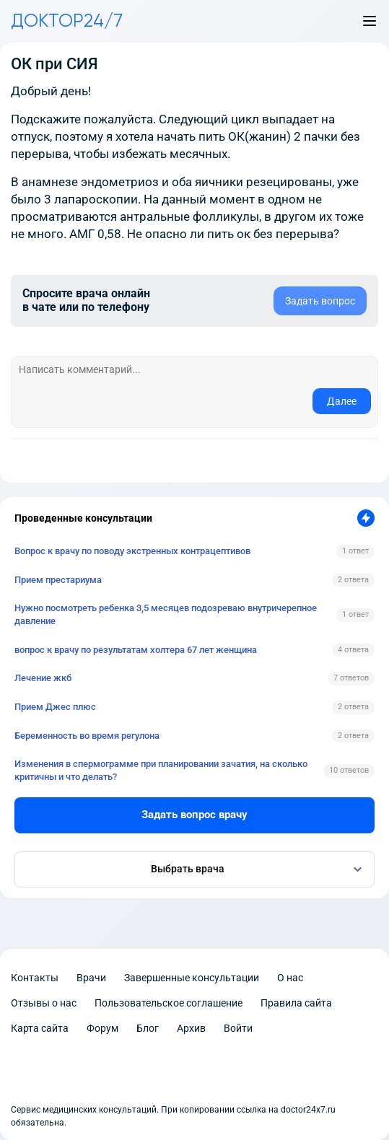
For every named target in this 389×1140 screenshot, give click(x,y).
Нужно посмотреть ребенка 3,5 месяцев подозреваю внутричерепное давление (165, 614)
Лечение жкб (42, 677)
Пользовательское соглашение (168, 1003)
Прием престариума (58, 579)
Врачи (91, 977)
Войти (238, 1028)
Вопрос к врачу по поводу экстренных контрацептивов (132, 550)
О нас (290, 977)
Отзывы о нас (44, 1003)
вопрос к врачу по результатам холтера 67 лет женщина (135, 649)
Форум (102, 1028)
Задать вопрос (320, 301)
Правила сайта (296, 1003)
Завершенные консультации (191, 977)
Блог (147, 1028)
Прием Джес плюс (55, 706)
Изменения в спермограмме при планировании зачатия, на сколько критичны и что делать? (160, 770)
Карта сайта (40, 1028)
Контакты (34, 977)
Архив (191, 1028)
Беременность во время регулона (86, 735)
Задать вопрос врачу (194, 814)
